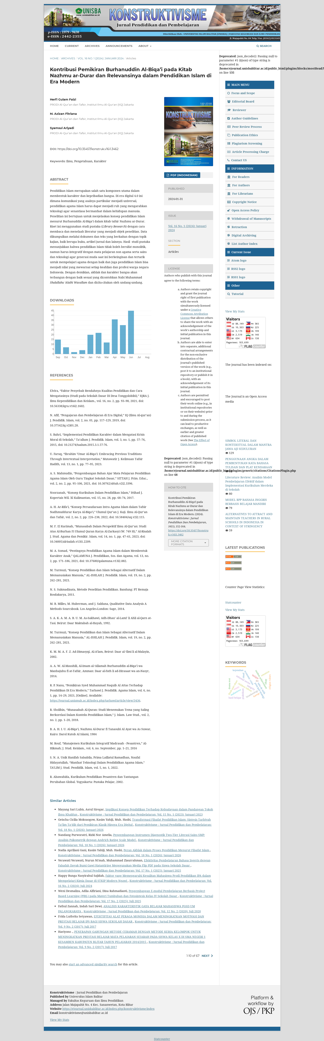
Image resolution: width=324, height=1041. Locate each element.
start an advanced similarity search (93, 964)
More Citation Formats (182, 543)
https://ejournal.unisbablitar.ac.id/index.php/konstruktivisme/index (108, 1009)
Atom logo (237, 260)
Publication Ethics (242, 135)
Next (206, 956)
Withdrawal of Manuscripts (249, 219)
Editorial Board (240, 101)
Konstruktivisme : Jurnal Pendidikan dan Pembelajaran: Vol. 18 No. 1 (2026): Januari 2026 (119, 855)
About (143, 45)
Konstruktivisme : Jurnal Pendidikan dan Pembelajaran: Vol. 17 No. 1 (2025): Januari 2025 (119, 870)
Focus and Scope (241, 93)
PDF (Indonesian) (184, 175)
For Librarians (240, 193)
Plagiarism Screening (244, 143)
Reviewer (236, 110)
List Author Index (242, 244)
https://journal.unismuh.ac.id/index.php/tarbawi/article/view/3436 (95, 700)
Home (54, 45)
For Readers (238, 177)
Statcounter (233, 602)
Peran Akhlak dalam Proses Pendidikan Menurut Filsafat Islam (167, 850)
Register (256, 7)
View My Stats (234, 311)
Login (270, 7)
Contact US (237, 160)
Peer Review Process (244, 127)
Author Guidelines (242, 118)
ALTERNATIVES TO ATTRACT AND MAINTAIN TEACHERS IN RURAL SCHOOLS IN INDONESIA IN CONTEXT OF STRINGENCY (248, 520)
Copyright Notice (242, 202)
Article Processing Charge (248, 152)
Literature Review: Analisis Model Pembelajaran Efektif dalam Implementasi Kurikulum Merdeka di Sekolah (249, 483)
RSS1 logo (236, 277)
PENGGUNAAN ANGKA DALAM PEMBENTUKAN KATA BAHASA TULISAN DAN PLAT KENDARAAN (248, 463)
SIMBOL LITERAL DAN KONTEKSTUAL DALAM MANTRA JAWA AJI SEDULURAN (248, 445)
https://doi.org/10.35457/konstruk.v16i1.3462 (88, 149)
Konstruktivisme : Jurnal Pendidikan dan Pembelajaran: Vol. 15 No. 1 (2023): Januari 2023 (141, 814)
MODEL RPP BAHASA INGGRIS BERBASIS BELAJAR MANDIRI (246, 502)
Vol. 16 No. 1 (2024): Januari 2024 (101, 58)
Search (264, 45)
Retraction (237, 227)
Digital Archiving (241, 235)
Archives (92, 45)
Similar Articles (63, 801)
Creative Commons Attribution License (194, 314)
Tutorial (235, 294)
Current (72, 45)
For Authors (238, 185)
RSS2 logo (236, 269)
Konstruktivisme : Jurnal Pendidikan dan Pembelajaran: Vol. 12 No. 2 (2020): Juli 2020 (142, 911)
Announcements (119, 45)
